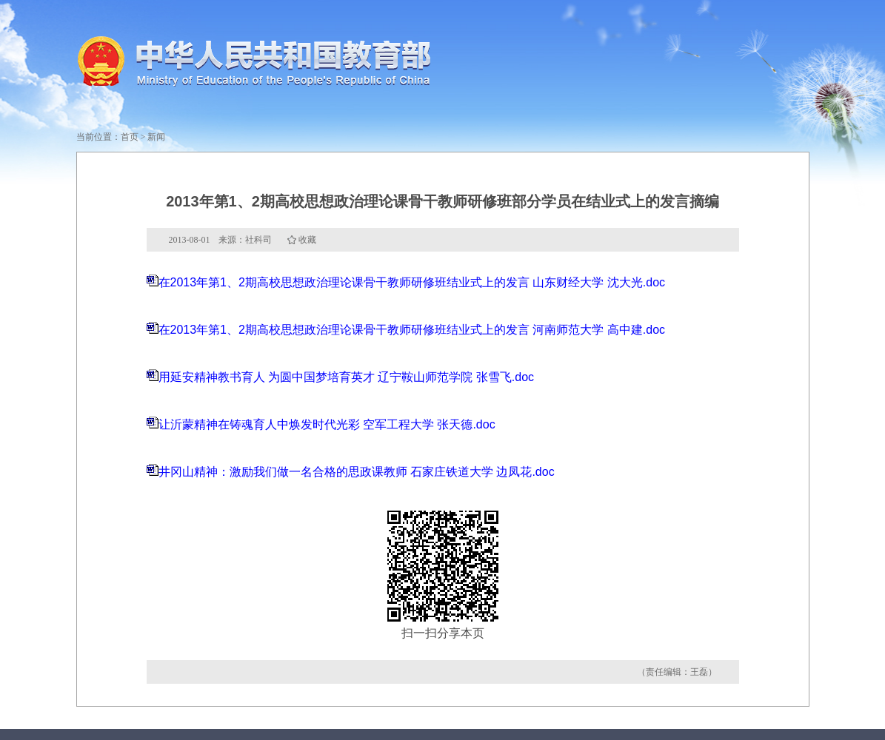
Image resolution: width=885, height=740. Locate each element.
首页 (129, 137)
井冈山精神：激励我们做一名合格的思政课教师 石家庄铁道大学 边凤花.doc (356, 471)
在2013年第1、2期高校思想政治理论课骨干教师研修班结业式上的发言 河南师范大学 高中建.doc (412, 329)
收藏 (307, 240)
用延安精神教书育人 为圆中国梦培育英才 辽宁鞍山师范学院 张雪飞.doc (346, 377)
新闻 (156, 137)
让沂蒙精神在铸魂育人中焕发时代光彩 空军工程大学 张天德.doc (326, 424)
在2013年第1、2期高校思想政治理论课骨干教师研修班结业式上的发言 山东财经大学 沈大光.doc (412, 282)
